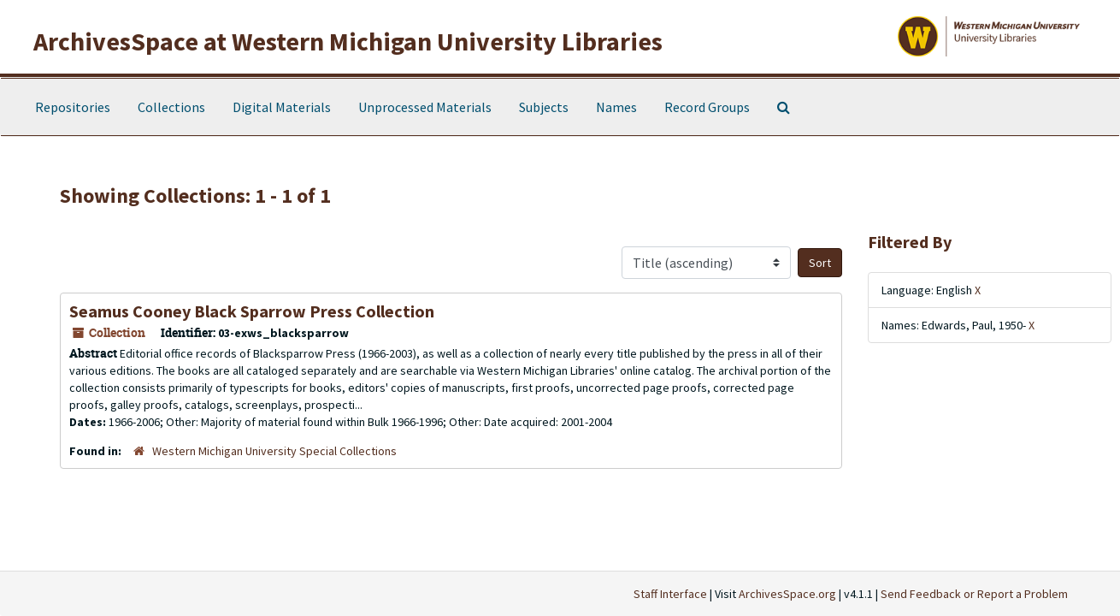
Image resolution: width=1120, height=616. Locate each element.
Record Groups (707, 107)
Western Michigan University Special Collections (274, 451)
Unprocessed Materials (425, 107)
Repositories (72, 107)
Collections (171, 107)
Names (616, 107)
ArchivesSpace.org (787, 593)
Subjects (544, 107)
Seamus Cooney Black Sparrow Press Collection (251, 311)
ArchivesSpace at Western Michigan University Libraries (348, 41)
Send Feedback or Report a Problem (974, 593)
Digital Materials (282, 107)
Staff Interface (670, 593)
